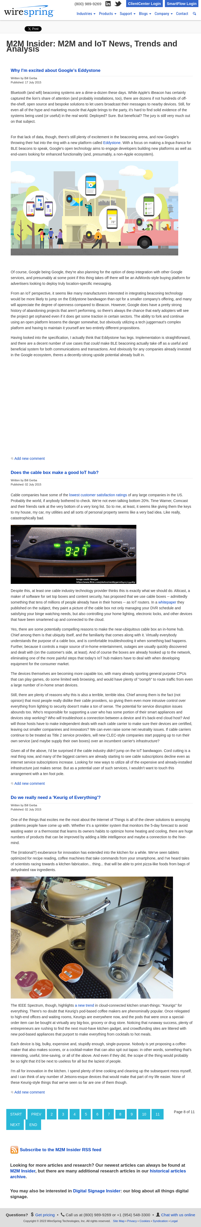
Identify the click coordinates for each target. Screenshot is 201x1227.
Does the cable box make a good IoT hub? (55, 472)
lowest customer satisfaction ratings (98, 495)
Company (164, 13)
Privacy (132, 1221)
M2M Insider (22, 1171)
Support (128, 13)
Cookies (144, 1221)
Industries (86, 13)
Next (15, 1125)
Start (16, 1114)
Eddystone (111, 143)
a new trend (84, 1005)
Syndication (160, 1221)
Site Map (119, 1221)
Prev (36, 1114)
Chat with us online (178, 1215)
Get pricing (45, 1215)
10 (144, 1114)
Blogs (145, 13)
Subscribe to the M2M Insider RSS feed (55, 1149)
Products (107, 13)
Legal (173, 1221)
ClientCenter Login (144, 4)
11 (157, 1114)
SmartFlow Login (182, 4)
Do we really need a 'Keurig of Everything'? (56, 797)
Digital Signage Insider (96, 1190)
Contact (182, 13)
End (33, 1125)
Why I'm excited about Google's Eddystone (55, 70)
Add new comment (29, 458)
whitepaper (167, 602)
